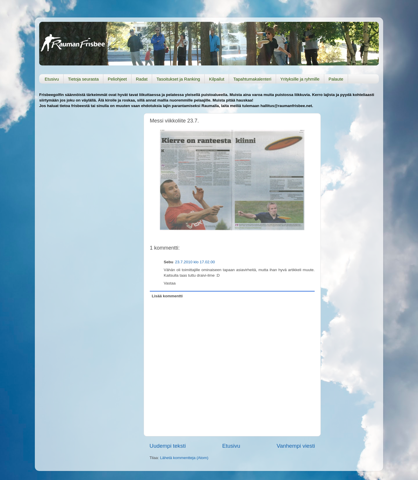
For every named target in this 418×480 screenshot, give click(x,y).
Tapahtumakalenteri (252, 79)
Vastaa (170, 283)
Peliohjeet (117, 79)
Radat (141, 79)
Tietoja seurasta (83, 79)
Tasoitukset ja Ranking (178, 79)
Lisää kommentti (167, 296)
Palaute (336, 79)
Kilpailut (216, 79)
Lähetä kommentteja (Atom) (184, 458)
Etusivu (52, 79)
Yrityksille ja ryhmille (300, 79)
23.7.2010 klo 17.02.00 (195, 262)
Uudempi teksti (167, 446)
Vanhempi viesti (296, 446)
